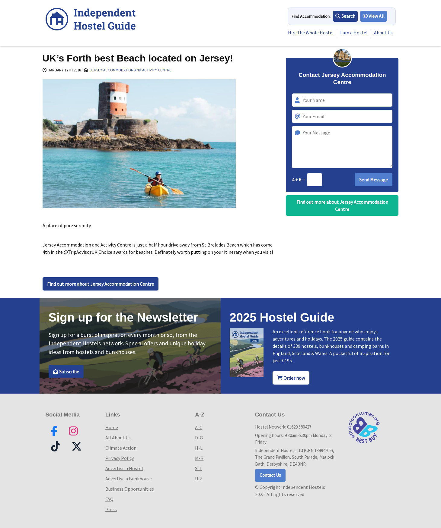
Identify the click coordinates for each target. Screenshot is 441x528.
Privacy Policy (119, 458)
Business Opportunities (129, 489)
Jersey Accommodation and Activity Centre (130, 70)
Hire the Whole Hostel (311, 33)
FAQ (109, 499)
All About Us (118, 438)
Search (345, 16)
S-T (198, 468)
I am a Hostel (354, 33)
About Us (383, 33)
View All (374, 16)
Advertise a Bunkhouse (128, 479)
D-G (199, 438)
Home (111, 427)
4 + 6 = (299, 180)
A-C (198, 427)
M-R (199, 458)
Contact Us (270, 475)
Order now (291, 378)
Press (111, 509)
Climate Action (120, 448)
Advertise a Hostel (124, 468)
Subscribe (66, 372)
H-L (199, 448)
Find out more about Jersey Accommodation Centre (100, 284)
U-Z (199, 479)
